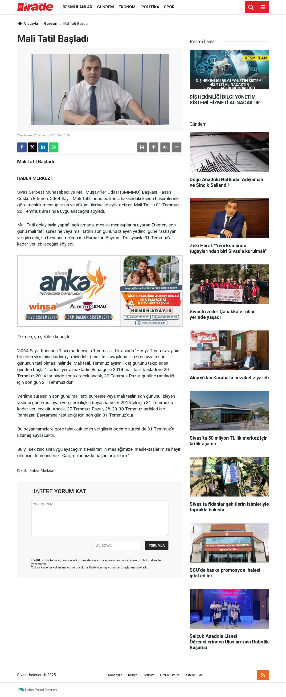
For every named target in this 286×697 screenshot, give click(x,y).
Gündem (105, 6)
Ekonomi (127, 6)
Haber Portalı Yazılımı (41, 690)
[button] (153, 147)
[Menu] (263, 7)
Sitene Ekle (194, 675)
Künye (133, 675)
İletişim (148, 675)
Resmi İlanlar (77, 6)
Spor (169, 6)
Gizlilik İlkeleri (170, 675)
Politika (150, 6)
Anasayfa (27, 23)
